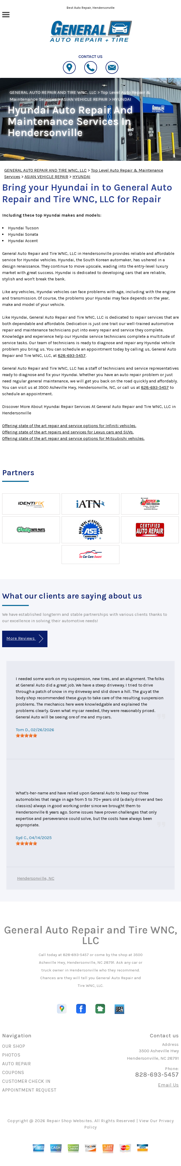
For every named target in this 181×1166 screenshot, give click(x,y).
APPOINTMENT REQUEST (29, 1090)
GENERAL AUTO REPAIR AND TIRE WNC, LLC (53, 92)
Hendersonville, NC (35, 878)
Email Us (168, 1085)
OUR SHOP (13, 1046)
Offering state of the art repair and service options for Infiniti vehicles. (69, 425)
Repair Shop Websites (69, 1120)
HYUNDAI (121, 99)
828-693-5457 (72, 355)
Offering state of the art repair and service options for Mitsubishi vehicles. (73, 438)
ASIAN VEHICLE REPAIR (84, 99)
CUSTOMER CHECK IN (26, 1081)
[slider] (26, 735)
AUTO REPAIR (16, 1064)
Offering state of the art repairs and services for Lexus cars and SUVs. (68, 432)
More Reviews (24, 638)
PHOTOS (11, 1055)
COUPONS (13, 1072)
